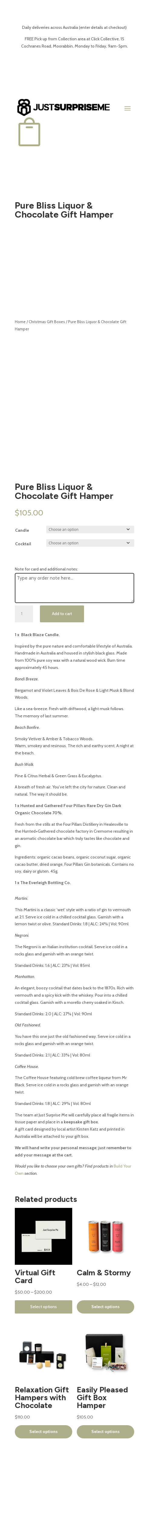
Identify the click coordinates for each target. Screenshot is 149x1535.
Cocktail (23, 543)
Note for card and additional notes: (46, 569)
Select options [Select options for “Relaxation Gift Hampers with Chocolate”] (43, 1431)
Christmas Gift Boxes (47, 322)
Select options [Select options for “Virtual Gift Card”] (43, 1306)
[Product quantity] (24, 613)
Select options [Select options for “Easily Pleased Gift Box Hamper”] (105, 1431)
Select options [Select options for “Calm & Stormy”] (105, 1306)
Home (20, 322)
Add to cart (62, 613)
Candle (22, 530)
